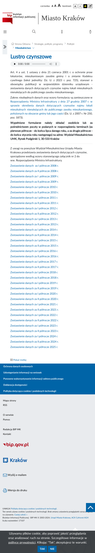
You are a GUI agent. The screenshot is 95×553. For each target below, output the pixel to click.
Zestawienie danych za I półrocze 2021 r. (34, 304)
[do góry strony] (90, 507)
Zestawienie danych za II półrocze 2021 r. (34, 309)
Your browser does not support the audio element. (35, 63)
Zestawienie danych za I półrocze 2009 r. (34, 176)
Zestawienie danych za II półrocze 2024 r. (34, 341)
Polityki (70, 44)
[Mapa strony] (62, 32)
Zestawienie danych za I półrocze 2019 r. (34, 283)
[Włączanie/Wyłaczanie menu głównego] (5, 32)
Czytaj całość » (20, 515)
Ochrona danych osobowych (18, 366)
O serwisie (8, 415)
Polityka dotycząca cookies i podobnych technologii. (34, 509)
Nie (52, 549)
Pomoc (6, 420)
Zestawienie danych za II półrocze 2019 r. (34, 288)
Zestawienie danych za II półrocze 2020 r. (34, 299)
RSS (5, 405)
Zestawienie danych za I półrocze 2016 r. (34, 251)
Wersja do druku (15, 491)
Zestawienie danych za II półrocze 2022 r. (34, 320)
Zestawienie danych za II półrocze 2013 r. (34, 224)
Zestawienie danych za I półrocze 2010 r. (34, 187)
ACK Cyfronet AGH (79, 518)
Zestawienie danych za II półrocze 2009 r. (34, 181)
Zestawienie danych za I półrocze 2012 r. (34, 208)
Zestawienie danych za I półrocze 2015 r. (34, 240)
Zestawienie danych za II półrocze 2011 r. (34, 203)
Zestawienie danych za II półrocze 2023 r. (34, 331)
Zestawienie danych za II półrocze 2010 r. (34, 192)
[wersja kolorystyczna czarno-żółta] (85, 6)
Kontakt (7, 434)
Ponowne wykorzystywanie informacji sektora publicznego (33, 379)
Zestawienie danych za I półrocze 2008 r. (34, 165)
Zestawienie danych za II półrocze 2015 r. (34, 245)
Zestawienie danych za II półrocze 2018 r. (34, 277)
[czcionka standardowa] (52, 6)
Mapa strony (9, 401)
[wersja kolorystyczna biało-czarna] (80, 6)
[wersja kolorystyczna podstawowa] (75, 6)
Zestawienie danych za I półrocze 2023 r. (34, 325)
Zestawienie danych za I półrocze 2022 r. (34, 315)
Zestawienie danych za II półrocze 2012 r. (34, 213)
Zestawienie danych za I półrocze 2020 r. (34, 293)
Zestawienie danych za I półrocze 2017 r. (34, 261)
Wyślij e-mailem (14, 475)
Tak (42, 549)
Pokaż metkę (19, 360)
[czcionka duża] (59, 6)
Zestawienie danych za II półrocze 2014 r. (34, 235)
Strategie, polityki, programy (48, 44)
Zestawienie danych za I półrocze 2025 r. (34, 347)
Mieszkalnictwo (23, 48)
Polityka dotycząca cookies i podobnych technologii (29, 391)
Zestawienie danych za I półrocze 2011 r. (34, 197)
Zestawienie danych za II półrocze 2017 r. (34, 267)
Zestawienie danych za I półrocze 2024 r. (34, 336)
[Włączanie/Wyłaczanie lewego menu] (5, 47)
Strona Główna (22, 44)
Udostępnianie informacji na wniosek (22, 373)
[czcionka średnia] (55, 6)
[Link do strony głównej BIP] (47, 18)
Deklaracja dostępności (15, 385)
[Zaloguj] (90, 32)
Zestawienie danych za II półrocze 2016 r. (34, 256)
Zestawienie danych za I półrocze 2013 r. (34, 219)
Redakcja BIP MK (12, 429)
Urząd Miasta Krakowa (60, 518)
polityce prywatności (22, 542)
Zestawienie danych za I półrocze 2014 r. (34, 229)
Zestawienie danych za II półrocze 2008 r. (34, 171)
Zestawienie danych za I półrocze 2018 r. (34, 272)
